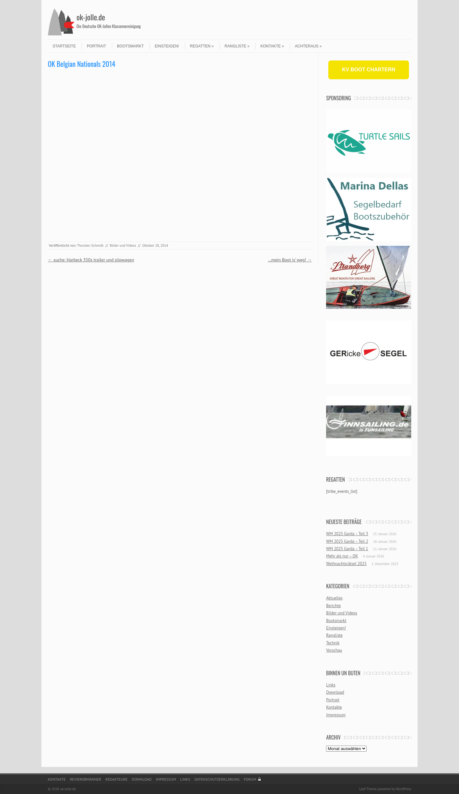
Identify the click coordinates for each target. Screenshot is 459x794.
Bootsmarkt (130, 46)
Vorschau (334, 650)
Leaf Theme (367, 789)
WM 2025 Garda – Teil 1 (347, 548)
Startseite (64, 46)
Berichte (333, 605)
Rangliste (237, 46)
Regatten (202, 46)
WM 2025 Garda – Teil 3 (347, 533)
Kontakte (272, 46)
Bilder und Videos (123, 245)
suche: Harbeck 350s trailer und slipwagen (91, 260)
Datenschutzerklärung (217, 779)
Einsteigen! (167, 46)
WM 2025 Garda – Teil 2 (347, 541)
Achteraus (308, 46)
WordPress (403, 789)
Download (335, 692)
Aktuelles (334, 598)
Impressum (336, 715)
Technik (332, 643)
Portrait (96, 46)
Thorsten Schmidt (90, 245)
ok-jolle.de (90, 17)
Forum (250, 779)
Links (330, 685)
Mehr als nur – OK (342, 556)
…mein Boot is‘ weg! (290, 260)
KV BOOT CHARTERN (368, 69)
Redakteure (117, 779)
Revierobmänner (85, 779)
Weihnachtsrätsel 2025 (346, 563)
